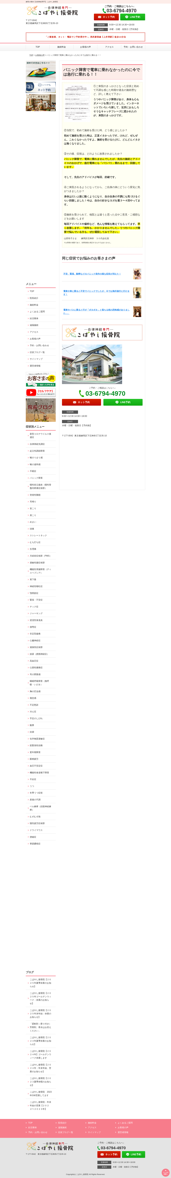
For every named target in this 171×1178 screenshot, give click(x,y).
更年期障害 (35, 752)
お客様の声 (85, 47)
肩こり (33, 515)
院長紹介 (34, 298)
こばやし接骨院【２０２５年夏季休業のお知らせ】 (40, 982)
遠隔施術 (34, 325)
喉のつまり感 (36, 457)
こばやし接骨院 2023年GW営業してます (41, 1094)
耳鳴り (33, 501)
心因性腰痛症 (36, 667)
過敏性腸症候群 (37, 563)
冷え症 (33, 711)
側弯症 (33, 627)
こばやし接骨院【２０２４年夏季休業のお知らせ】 (40, 1040)
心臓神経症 (35, 640)
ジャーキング (36, 613)
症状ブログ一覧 (37, 352)
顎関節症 (34, 593)
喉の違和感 (35, 464)
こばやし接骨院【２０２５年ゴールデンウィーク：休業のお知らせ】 (40, 998)
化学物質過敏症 (37, 739)
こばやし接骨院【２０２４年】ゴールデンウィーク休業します (40, 1054)
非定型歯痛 (35, 634)
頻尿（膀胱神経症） (39, 654)
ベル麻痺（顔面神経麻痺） (40, 808)
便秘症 (33, 837)
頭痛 (32, 529)
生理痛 (33, 549)
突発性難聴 (35, 495)
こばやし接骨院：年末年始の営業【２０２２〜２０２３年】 (40, 1105)
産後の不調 (35, 799)
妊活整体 (34, 318)
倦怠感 (33, 698)
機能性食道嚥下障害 (39, 772)
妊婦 (32, 732)
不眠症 (33, 471)
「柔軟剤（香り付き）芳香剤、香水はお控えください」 (40, 1027)
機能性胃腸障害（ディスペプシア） (40, 571)
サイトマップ (36, 359)
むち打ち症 (35, 542)
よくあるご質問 (37, 311)
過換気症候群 (36, 647)
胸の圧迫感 (35, 691)
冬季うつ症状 (36, 793)
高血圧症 (34, 661)
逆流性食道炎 (36, 620)
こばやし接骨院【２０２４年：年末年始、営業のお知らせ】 (40, 1068)
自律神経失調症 (37, 444)
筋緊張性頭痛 (36, 745)
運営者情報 (35, 366)
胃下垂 (33, 579)
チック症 (34, 607)
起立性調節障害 (37, 451)
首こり (33, 508)
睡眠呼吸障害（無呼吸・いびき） (39, 683)
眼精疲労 (34, 759)
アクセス (109, 47)
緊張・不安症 (36, 600)
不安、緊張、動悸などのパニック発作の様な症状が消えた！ (92, 274)
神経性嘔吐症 (36, 586)
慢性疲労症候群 (37, 823)
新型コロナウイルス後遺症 (40, 436)
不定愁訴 (34, 705)
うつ (32, 786)
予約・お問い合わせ (133, 47)
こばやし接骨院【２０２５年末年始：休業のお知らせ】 (40, 1013)
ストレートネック (38, 535)
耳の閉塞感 (35, 674)
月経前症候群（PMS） (41, 556)
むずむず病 (35, 816)
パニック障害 (36, 478)
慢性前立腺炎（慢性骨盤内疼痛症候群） (40, 486)
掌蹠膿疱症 (35, 844)
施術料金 (61, 47)
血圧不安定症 (36, 766)
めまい (33, 522)
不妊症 (33, 779)
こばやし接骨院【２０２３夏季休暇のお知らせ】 (40, 1081)
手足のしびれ (36, 718)
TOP (38, 47)
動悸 (32, 725)
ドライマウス (36, 830)
